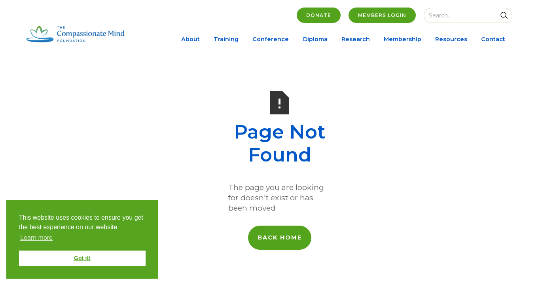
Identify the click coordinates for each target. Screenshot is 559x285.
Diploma (315, 39)
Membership (402, 39)
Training (226, 39)
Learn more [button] (36, 237)
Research (355, 39)
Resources (451, 39)
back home (280, 237)
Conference (270, 39)
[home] (76, 34)
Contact (493, 39)
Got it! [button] (82, 258)
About (190, 39)
